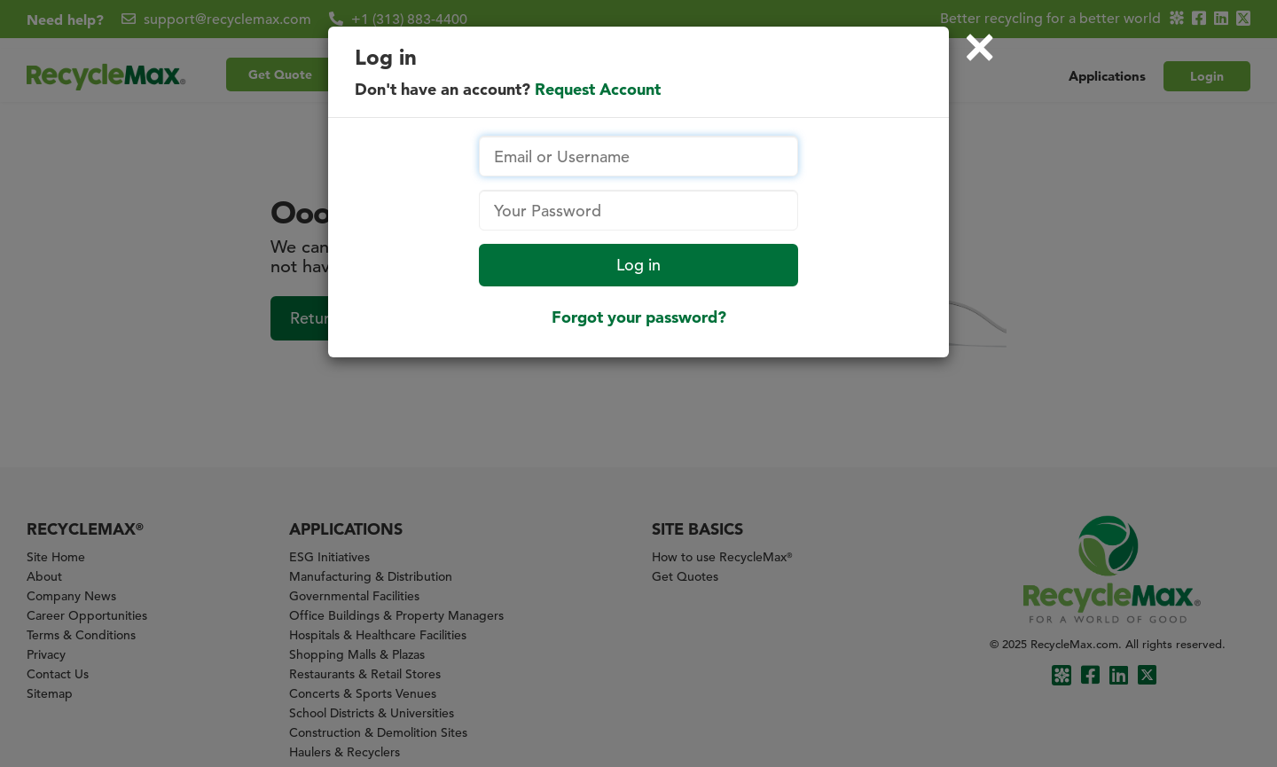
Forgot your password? (639, 317)
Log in (638, 264)
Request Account (598, 89)
